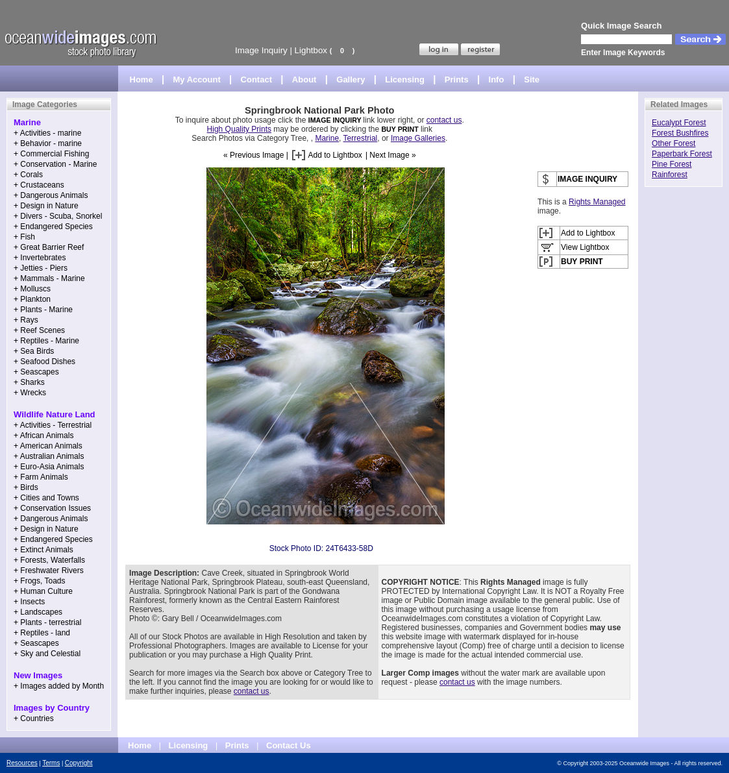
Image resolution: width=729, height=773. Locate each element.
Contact (256, 79)
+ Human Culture (43, 591)
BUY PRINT (399, 129)
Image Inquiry (261, 50)
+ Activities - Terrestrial (53, 425)
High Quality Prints (239, 129)
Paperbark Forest (682, 153)
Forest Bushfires (680, 133)
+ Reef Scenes (39, 330)
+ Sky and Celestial (47, 653)
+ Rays (26, 320)
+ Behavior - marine (48, 143)
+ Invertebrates (40, 257)
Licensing (405, 79)
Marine (327, 138)
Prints (457, 79)
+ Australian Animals (49, 456)
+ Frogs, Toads (40, 580)
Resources (22, 763)
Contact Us (288, 745)
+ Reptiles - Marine (46, 340)
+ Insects (29, 601)
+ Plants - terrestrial (47, 622)
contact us (444, 120)
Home (141, 79)
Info (496, 79)
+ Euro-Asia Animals (49, 466)
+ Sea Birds (34, 351)
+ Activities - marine (47, 133)
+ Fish (24, 236)
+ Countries (34, 718)
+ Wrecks (30, 392)
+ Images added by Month (59, 686)
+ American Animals (48, 445)
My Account (197, 79)
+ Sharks (29, 382)
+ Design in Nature (46, 205)
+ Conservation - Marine (55, 164)
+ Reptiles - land (42, 632)
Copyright (79, 763)
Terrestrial (360, 138)
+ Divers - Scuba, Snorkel (58, 216)
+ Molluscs (32, 288)
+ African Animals (43, 435)
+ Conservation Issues (52, 508)
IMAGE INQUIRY (336, 120)
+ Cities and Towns (46, 497)
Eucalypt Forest (679, 122)
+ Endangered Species (53, 226)
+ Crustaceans (39, 185)
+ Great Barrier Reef (49, 247)
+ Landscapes (38, 612)
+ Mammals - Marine (49, 278)
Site (531, 79)
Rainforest (669, 174)
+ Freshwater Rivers (49, 570)
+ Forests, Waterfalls (49, 560)
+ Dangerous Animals (51, 195)
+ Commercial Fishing (51, 153)
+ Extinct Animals (43, 549)
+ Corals (28, 174)
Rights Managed (597, 201)
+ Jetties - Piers (41, 268)
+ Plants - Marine (43, 309)
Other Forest (673, 143)
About (304, 79)
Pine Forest (671, 164)
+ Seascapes (36, 371)
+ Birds (26, 487)
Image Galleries (418, 138)
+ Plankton (32, 299)
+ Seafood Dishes (44, 361)
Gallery (350, 79)
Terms (51, 763)
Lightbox (311, 50)
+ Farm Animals (41, 477)
